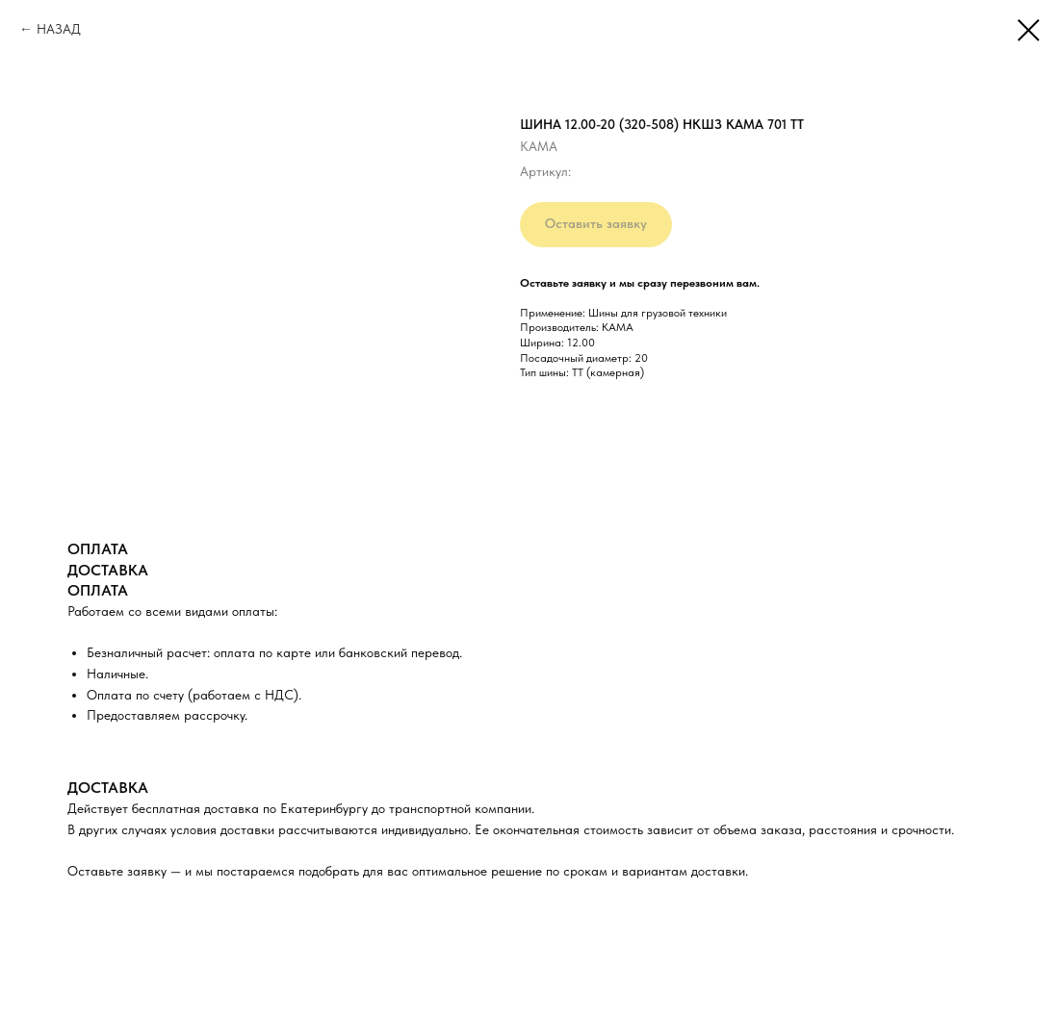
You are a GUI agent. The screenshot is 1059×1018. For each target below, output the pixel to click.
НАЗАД (59, 29)
